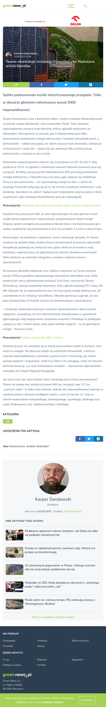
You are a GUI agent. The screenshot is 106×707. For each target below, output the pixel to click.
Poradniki (8, 646)
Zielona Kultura (80, 640)
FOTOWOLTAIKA (17, 446)
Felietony (42, 640)
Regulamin (77, 659)
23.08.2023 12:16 (22, 56)
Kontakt (41, 665)
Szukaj (40, 646)
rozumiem (87, 700)
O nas (6, 659)
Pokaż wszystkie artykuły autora (53, 617)
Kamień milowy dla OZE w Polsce (42, 337)
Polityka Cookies (12, 665)
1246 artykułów (72, 511)
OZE (16, 84)
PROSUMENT (42, 446)
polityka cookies (53, 702)
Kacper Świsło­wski (25, 53)
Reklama (42, 659)
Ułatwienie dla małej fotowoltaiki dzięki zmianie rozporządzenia (61, 205)
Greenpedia (9, 640)
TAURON (30, 446)
